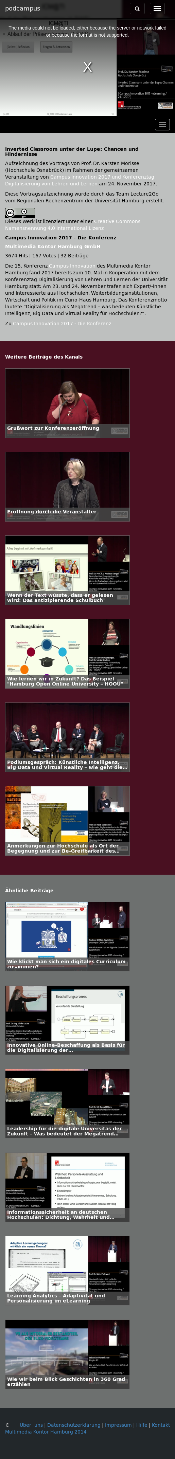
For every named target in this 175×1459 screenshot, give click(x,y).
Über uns (31, 1425)
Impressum (118, 1425)
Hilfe (141, 1425)
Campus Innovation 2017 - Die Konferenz (62, 324)
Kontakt (161, 1425)
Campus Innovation (72, 266)
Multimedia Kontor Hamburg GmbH (53, 247)
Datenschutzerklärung (74, 1425)
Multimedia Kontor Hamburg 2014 (46, 1432)
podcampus (22, 8)
